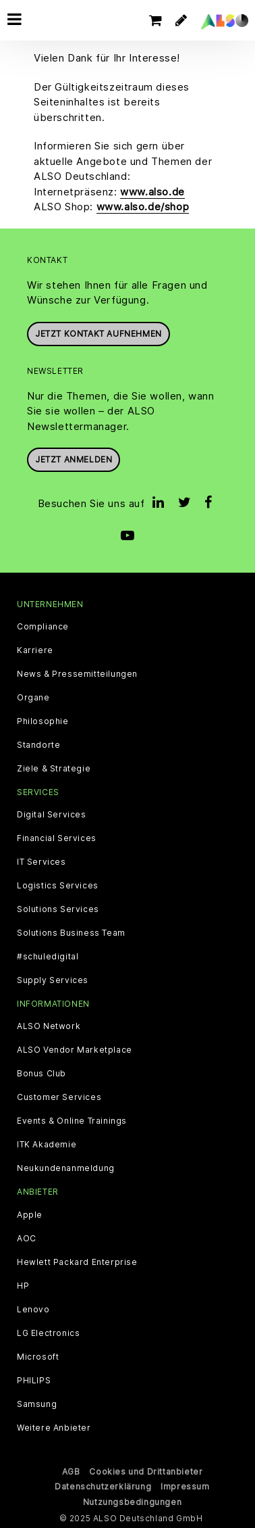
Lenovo (33, 1309)
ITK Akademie (46, 1144)
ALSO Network (48, 1026)
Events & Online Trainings (72, 1121)
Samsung (37, 1404)
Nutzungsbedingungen (132, 1502)
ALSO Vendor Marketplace (74, 1050)
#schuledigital (47, 956)
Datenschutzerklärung (103, 1486)
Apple (29, 1215)
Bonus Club (41, 1073)
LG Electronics (48, 1333)
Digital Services (51, 814)
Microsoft (38, 1357)
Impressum (185, 1486)
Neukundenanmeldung (66, 1168)
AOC (26, 1238)
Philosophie (43, 721)
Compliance (43, 626)
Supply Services (52, 980)
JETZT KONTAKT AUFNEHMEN (98, 334)
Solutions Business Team (71, 933)
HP (23, 1286)
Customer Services (59, 1097)
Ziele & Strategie (53, 768)
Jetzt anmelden (73, 459)
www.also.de (152, 191)
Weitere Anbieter (54, 1428)
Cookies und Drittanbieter (145, 1471)
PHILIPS (34, 1380)
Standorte (38, 745)
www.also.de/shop (143, 206)
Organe (33, 697)
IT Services (41, 862)
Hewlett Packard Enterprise (77, 1262)
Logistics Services (57, 885)
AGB (71, 1471)
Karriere (35, 650)
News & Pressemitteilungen (77, 674)
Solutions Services (58, 909)
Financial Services (56, 838)
